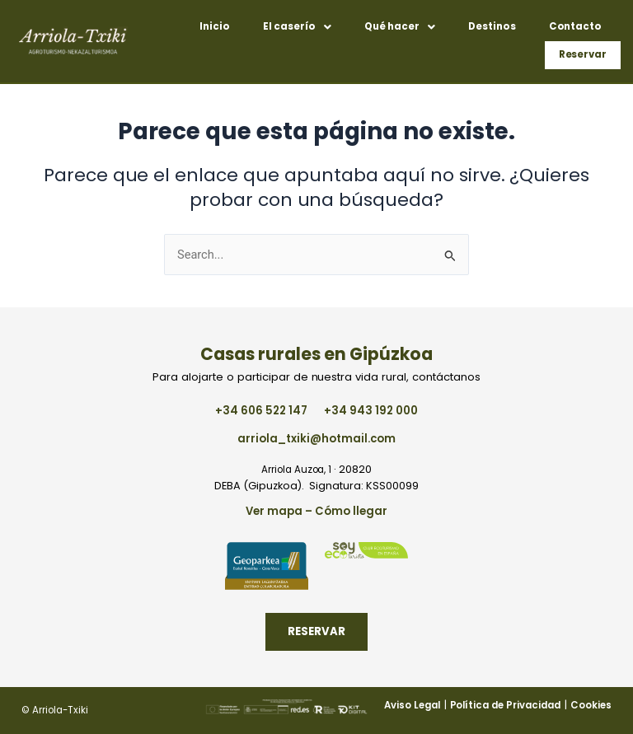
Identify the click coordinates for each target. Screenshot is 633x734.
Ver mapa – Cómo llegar (316, 511)
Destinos (492, 26)
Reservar (583, 54)
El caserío (297, 26)
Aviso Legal (412, 705)
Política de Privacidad (505, 705)
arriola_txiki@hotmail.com (316, 438)
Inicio (214, 26)
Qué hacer (399, 26)
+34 (261, 410)
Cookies (591, 705)
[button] (297, 27)
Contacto (576, 26)
